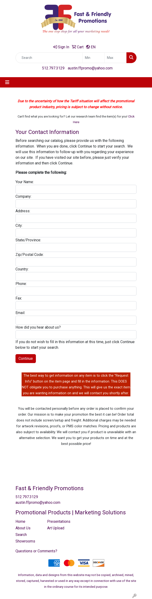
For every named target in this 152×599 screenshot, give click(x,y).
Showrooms (25, 541)
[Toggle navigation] (7, 82)
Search (21, 534)
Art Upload (55, 528)
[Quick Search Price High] (115, 57)
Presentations (58, 521)
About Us (22, 528)
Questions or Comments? (36, 551)
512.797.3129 (53, 68)
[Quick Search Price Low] (93, 57)
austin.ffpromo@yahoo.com (90, 68)
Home (20, 521)
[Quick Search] (49, 57)
